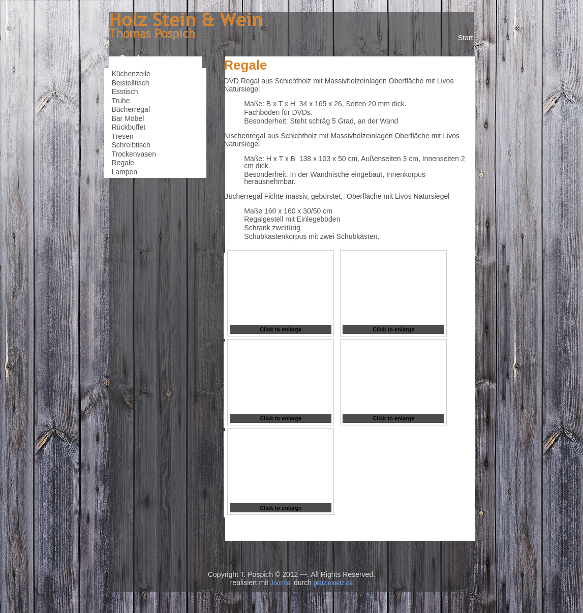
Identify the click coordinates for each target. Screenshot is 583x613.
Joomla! (281, 583)
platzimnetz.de (333, 583)
